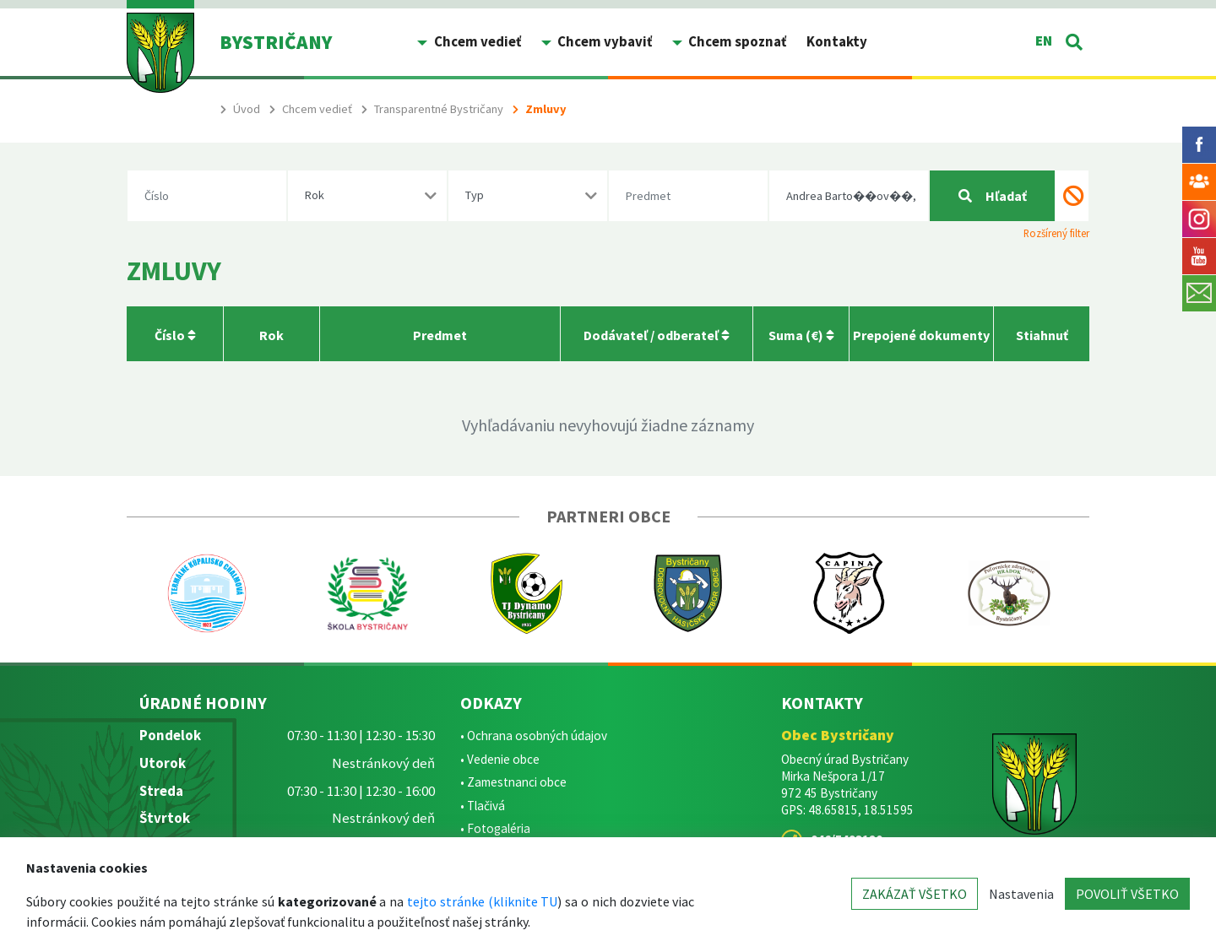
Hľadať (992, 195)
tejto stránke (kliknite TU (482, 901)
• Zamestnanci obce (513, 782)
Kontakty (836, 41)
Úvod (246, 108)
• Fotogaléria (495, 828)
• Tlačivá (482, 806)
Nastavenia (1021, 893)
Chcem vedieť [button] (476, 41)
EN (1043, 40)
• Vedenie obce (500, 759)
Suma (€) (801, 335)
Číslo (175, 335)
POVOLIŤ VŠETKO (1127, 893)
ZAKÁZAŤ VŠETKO (914, 893)
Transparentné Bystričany (438, 108)
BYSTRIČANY (276, 42)
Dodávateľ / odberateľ (657, 335)
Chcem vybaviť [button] (603, 41)
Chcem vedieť (317, 108)
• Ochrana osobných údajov (533, 736)
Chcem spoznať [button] (736, 41)
